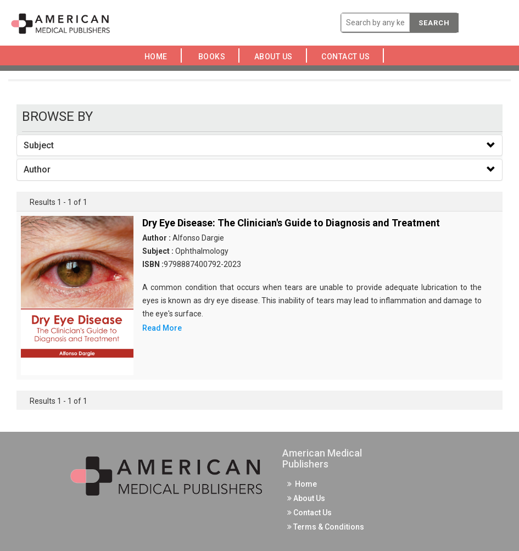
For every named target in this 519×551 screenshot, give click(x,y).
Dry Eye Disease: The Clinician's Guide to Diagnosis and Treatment (291, 223)
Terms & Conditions (325, 526)
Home (158, 56)
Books (213, 56)
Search (434, 23)
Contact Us (349, 56)
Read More (162, 328)
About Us (276, 56)
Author (37, 169)
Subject (39, 145)
